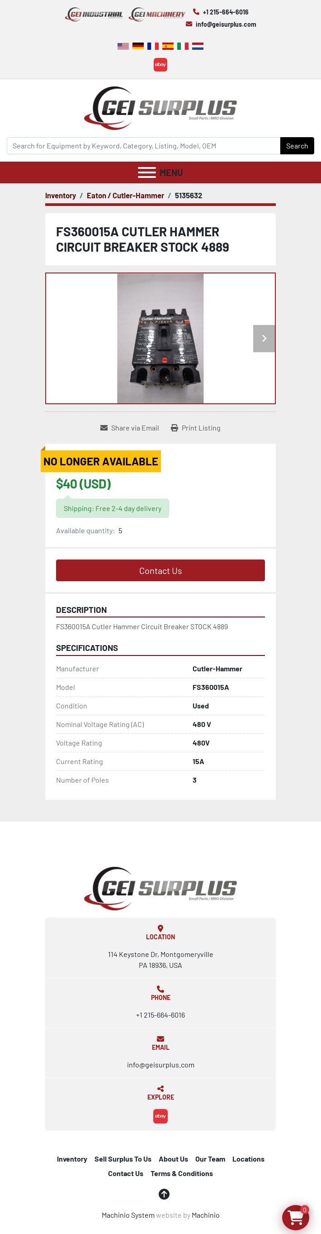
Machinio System (128, 1214)
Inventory (72, 1158)
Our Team (210, 1158)
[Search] (143, 145)
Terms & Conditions (182, 1173)
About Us (173, 1158)
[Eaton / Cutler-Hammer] (125, 195)
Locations (248, 1158)
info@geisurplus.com (226, 24)
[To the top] (164, 1194)
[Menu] (147, 172)
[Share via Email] (129, 427)
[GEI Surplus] (160, 887)
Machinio (206, 1214)
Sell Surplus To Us (122, 1158)
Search (297, 145)
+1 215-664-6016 (226, 12)
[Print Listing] (196, 427)
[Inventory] (60, 195)
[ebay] (160, 65)
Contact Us (160, 570)
